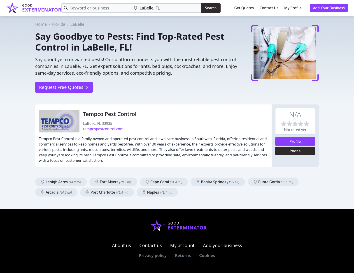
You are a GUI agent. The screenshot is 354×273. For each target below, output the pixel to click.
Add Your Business (329, 7)
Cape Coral (164, 181)
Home (41, 24)
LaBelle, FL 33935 (97, 123)
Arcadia (56, 192)
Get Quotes (244, 7)
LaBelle (77, 24)
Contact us (150, 245)
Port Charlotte (107, 192)
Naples (157, 192)
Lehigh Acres (61, 181)
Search (211, 7)
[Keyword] (96, 8)
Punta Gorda (273, 181)
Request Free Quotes (64, 87)
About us (121, 245)
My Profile (293, 7)
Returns (183, 255)
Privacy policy (153, 255)
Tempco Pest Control (109, 114)
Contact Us (269, 7)
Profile (295, 141)
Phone (295, 150)
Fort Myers (113, 181)
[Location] (166, 8)
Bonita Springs (217, 181)
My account (182, 245)
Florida (58, 24)
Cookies (207, 255)
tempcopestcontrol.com (103, 128)
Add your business (222, 245)
